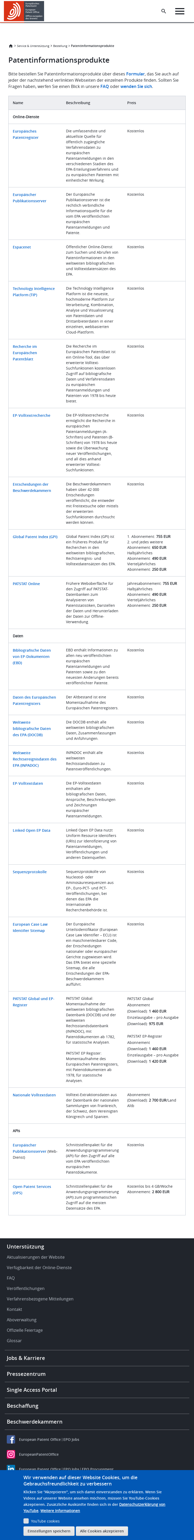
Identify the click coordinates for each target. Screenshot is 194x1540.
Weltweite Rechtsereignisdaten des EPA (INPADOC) (35, 759)
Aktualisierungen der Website (36, 1257)
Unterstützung (25, 1246)
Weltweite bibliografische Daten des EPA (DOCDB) (32, 728)
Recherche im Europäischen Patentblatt (25, 352)
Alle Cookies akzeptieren (102, 1531)
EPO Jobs (71, 1439)
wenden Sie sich (136, 86)
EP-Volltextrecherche (31, 415)
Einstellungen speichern (49, 1531)
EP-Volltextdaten (28, 783)
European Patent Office (40, 1439)
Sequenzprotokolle (30, 871)
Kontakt (14, 1309)
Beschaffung (22, 1405)
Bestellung (60, 46)
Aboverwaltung (22, 1320)
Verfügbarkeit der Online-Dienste (39, 1267)
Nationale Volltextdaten (34, 1094)
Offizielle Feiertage (25, 1330)
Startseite (10, 46)
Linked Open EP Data (31, 830)
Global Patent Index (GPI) (35, 536)
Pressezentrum (26, 1373)
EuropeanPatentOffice (39, 1454)
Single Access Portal (32, 1389)
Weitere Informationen (60, 1510)
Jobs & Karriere (26, 1357)
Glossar (14, 1340)
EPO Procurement (98, 1469)
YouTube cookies (45, 1521)
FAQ (104, 86)
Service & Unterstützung (33, 46)
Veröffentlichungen (26, 1288)
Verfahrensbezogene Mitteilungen (40, 1299)
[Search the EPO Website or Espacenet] (163, 11)
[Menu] (180, 11)
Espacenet (22, 247)
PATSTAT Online (26, 583)
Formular (135, 74)
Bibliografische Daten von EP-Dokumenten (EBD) (32, 656)
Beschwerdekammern (35, 1421)
